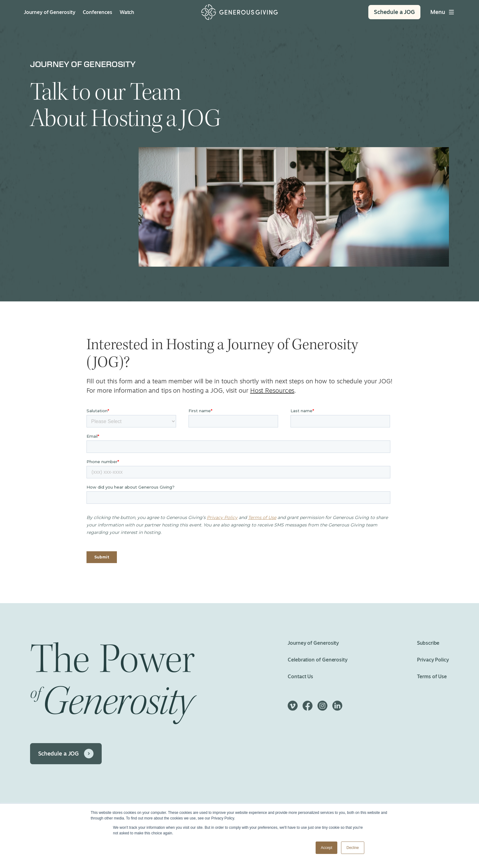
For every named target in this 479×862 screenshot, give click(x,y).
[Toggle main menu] (442, 12)
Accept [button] (326, 848)
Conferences (97, 12)
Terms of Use (432, 676)
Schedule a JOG (58, 753)
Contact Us (300, 676)
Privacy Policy (433, 659)
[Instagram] (322, 708)
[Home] (239, 12)
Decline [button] (352, 848)
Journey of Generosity (49, 12)
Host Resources (272, 390)
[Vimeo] (293, 708)
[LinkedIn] (337, 708)
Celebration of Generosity (318, 659)
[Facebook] (308, 708)
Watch (127, 12)
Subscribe (428, 642)
